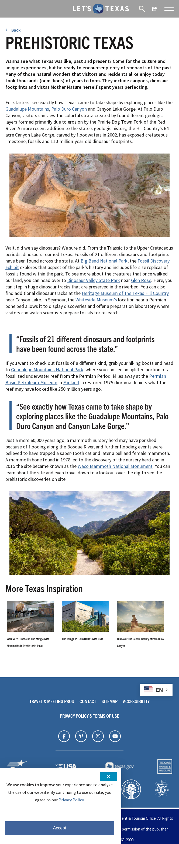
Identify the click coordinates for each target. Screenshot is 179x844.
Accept (59, 828)
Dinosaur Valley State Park (93, 280)
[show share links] (154, 9)
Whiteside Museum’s (96, 300)
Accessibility (136, 701)
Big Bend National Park (104, 261)
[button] (169, 9)
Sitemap (110, 701)
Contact (88, 701)
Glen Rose (141, 280)
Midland (71, 382)
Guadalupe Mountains (27, 109)
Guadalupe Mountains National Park (47, 369)
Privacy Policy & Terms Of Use (89, 716)
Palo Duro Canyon (69, 109)
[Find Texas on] (64, 736)
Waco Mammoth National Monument (115, 466)
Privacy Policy (71, 799)
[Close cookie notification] (108, 776)
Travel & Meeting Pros (51, 701)
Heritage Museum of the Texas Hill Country (125, 293)
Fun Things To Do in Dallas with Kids (82, 639)
